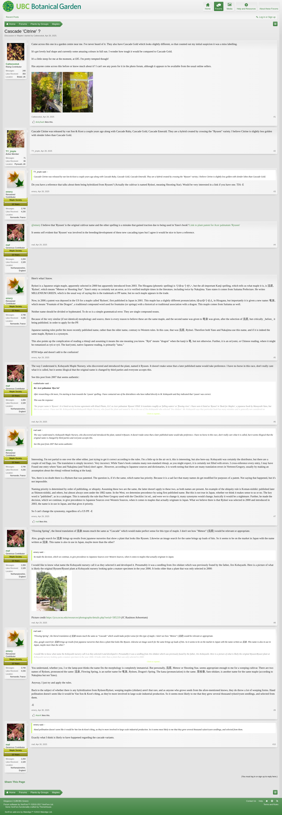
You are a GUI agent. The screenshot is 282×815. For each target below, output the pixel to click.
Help (261, 802)
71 (25, 158)
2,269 (23, 260)
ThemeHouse (45, 808)
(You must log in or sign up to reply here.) (259, 778)
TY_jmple (11, 151)
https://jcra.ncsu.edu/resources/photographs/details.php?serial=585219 (83, 618)
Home (266, 802)
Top (272, 802)
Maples (20, 36)
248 (24, 71)
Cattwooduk (39, 36)
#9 (275, 711)
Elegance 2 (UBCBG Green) (16, 802)
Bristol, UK (21, 77)
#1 (275, 117)
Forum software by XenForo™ (29, 806)
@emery (35, 225)
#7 (275, 517)
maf (8, 245)
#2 (275, 164)
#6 (275, 423)
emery (9, 192)
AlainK (38, 716)
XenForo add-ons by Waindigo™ (19, 813)
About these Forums (269, 9)
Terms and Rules (270, 806)
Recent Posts (12, 17)
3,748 (23, 209)
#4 (275, 271)
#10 (274, 771)
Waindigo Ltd (46, 813)
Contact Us (251, 802)
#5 (275, 358)
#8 (275, 624)
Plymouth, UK (20, 164)
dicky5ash (40, 122)
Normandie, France (18, 218)
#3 (275, 217)
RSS (277, 802)
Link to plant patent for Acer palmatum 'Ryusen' (214, 225)
